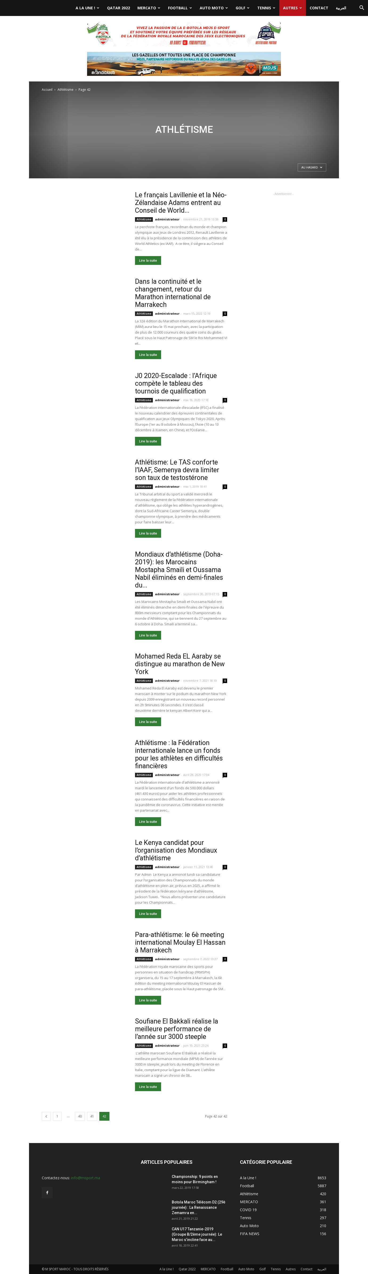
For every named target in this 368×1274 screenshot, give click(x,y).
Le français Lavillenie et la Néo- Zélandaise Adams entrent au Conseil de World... (181, 202)
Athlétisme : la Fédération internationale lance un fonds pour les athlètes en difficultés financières (179, 754)
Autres (292, 7)
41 (92, 1116)
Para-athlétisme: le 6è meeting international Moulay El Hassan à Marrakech (180, 942)
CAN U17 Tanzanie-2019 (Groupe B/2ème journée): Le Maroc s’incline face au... (197, 1234)
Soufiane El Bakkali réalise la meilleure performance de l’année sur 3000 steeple (176, 1029)
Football (180, 7)
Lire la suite (148, 260)
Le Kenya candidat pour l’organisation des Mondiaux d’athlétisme (176, 850)
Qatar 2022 (118, 7)
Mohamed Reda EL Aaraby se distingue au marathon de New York (180, 664)
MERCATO (148, 7)
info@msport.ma (85, 1177)
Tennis (266, 7)
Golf (243, 7)
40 (80, 1116)
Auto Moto (214, 7)
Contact (319, 7)
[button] (361, 8)
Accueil (47, 89)
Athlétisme (65, 89)
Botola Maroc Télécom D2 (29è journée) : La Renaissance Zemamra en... (198, 1207)
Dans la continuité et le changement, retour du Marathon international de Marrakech (173, 293)
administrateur (167, 219)
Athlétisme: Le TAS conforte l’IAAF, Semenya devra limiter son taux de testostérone (177, 470)
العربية (341, 7)
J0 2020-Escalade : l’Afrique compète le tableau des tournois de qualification (176, 383)
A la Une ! (87, 7)
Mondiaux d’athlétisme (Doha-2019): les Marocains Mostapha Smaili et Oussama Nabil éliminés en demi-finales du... (179, 569)
